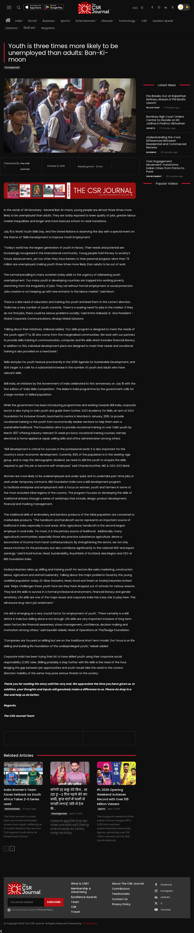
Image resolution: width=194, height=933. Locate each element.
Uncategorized (12, 67)
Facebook (166, 884)
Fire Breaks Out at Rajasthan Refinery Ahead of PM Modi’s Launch (166, 99)
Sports (101, 808)
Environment (154, 176)
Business (151, 152)
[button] (18, 7)
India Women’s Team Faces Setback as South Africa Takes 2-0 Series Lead (22, 797)
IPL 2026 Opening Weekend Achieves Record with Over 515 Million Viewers (113, 797)
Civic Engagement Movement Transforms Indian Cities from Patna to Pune (165, 166)
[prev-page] (6, 848)
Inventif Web (90, 923)
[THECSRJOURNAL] (94, 8)
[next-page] (12, 848)
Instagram (167, 890)
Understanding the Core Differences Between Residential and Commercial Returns (166, 142)
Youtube (166, 909)
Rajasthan (152, 107)
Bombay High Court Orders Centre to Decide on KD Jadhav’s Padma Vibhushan (165, 120)
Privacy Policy (45, 909)
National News (12, 808)
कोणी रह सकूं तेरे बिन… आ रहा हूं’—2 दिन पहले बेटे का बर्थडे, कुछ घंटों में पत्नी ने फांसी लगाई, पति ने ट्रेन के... (68, 799)
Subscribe (54, 902)
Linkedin (165, 897)
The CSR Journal (25, 166)
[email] (26, 902)
